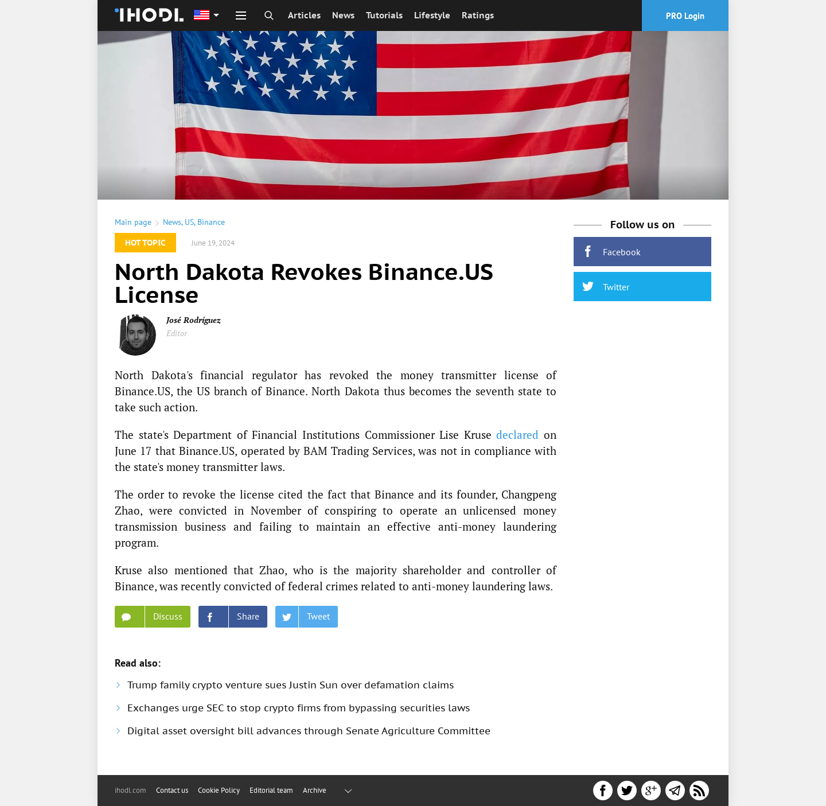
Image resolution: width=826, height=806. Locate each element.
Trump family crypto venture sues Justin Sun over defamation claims (290, 685)
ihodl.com (130, 790)
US (189, 222)
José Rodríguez (193, 319)
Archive (314, 790)
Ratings (478, 15)
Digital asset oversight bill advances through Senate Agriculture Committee (308, 731)
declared (517, 434)
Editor (176, 333)
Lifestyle (432, 15)
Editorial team (271, 790)
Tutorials (384, 15)
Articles (304, 15)
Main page (133, 222)
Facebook (611, 252)
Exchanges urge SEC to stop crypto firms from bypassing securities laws (298, 708)
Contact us (172, 790)
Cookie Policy (219, 790)
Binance (211, 222)
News (343, 15)
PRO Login (685, 15)
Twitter (605, 287)
